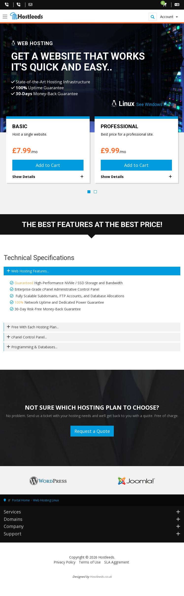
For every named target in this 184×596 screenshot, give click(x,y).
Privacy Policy (64, 562)
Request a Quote (92, 431)
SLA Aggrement (116, 562)
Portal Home (21, 500)
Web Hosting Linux (46, 500)
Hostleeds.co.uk (101, 576)
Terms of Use (90, 562)
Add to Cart (48, 165)
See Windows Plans (155, 104)
